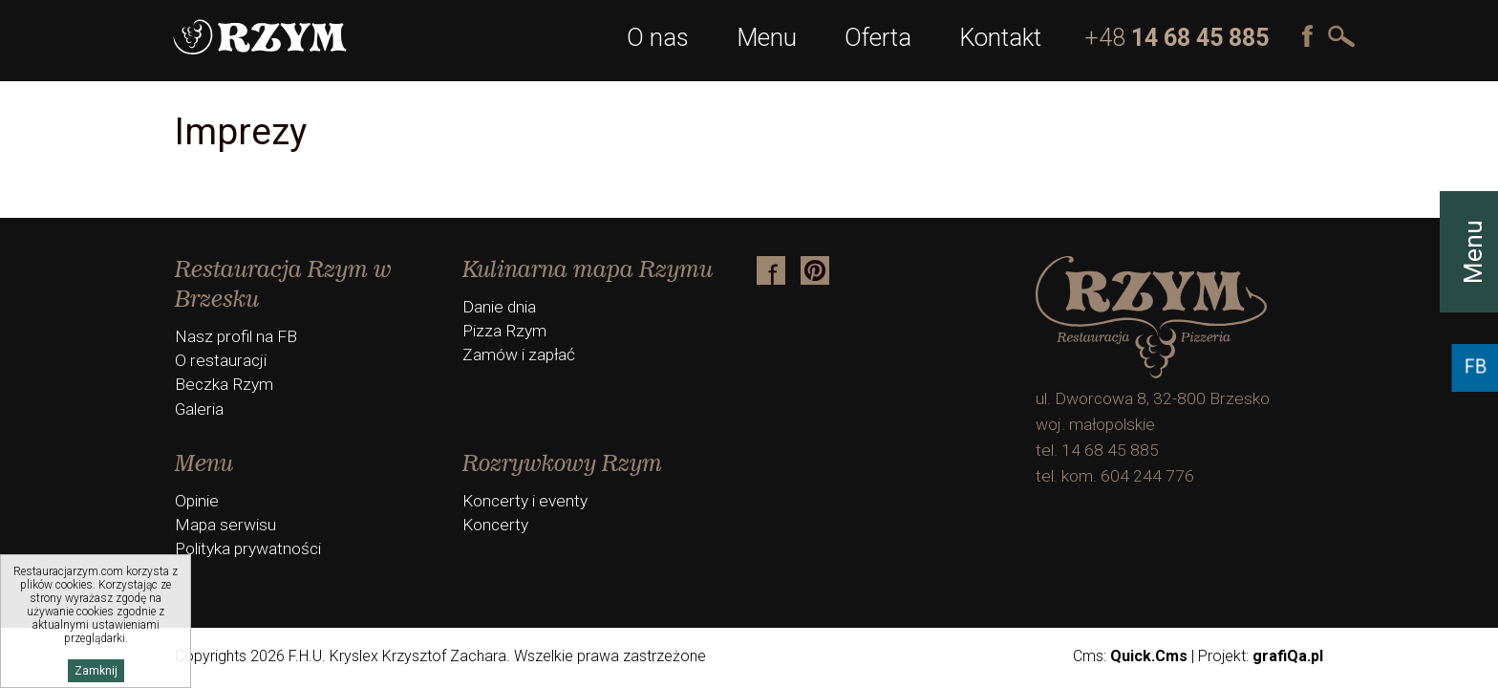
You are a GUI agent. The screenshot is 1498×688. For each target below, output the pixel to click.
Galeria (199, 409)
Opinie (197, 500)
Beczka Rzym (224, 384)
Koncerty (495, 524)
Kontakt (1000, 37)
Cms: (1130, 656)
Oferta (878, 37)
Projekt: (1260, 656)
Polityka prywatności (248, 548)
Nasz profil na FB (236, 336)
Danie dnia (499, 306)
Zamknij (96, 670)
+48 (1176, 38)
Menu (767, 37)
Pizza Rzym (504, 330)
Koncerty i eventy (525, 500)
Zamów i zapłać (518, 354)
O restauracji (221, 360)
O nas (658, 37)
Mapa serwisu (225, 524)
